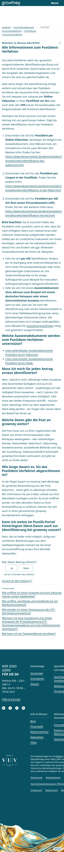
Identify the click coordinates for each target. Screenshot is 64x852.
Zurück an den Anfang (17, 581)
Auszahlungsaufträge (40, 326)
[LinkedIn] (3, 708)
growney (6, 27)
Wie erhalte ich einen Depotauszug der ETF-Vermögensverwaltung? (28, 611)
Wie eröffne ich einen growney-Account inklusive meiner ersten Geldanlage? (32, 594)
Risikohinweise (53, 777)
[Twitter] (16, 708)
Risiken (58, 756)
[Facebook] (10, 708)
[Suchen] (49, 27)
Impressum (36, 790)
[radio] (11, 568)
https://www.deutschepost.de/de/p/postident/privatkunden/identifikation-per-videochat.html (33, 161)
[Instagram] (23, 708)
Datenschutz (51, 790)
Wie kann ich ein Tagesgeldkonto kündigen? (29, 633)
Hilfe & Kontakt (11, 699)
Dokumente (36, 777)
